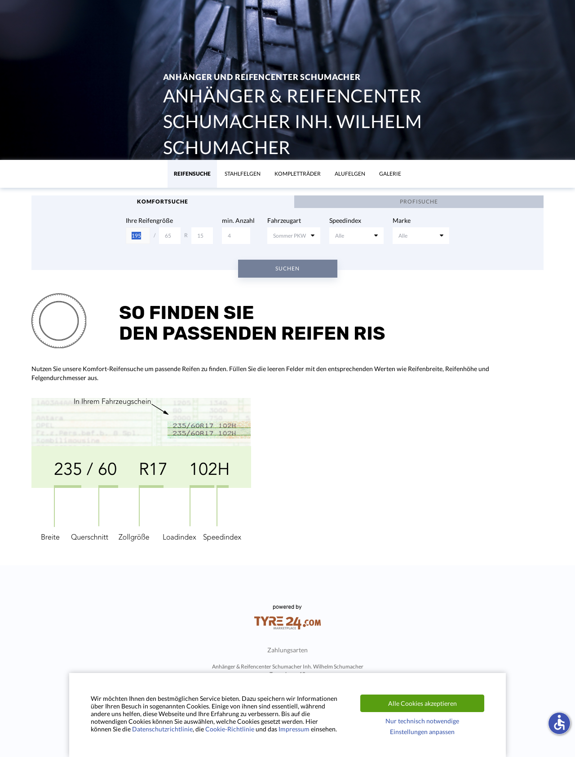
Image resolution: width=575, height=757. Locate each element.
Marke (402, 220)
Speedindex (345, 220)
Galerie (390, 173)
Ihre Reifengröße (149, 220)
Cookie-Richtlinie (229, 729)
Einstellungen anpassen (422, 731)
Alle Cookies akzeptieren (422, 703)
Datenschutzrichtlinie (162, 729)
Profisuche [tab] (419, 201)
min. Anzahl (238, 220)
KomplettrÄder (297, 173)
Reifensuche (192, 173)
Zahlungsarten (287, 650)
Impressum (294, 729)
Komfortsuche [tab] (162, 201)
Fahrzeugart (284, 220)
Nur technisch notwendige (422, 721)
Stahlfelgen (243, 173)
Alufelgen (350, 173)
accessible (559, 722)
